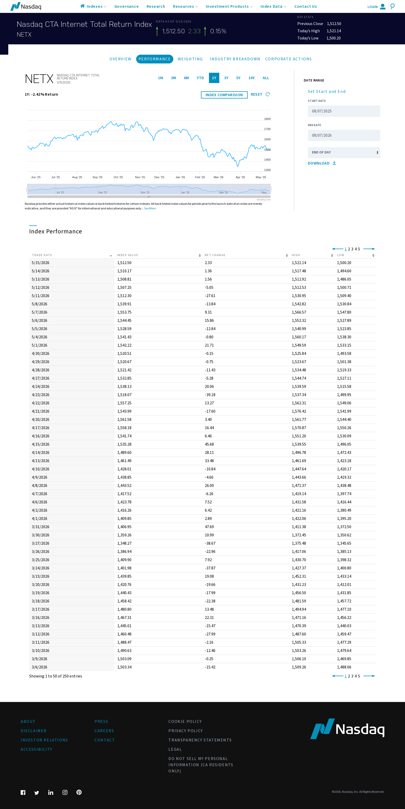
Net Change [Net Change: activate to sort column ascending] (215, 255)
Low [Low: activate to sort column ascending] (341, 255)
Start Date (317, 101)
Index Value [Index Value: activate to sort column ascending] (127, 255)
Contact (105, 740)
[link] (337, 249)
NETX (24, 34)
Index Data (272, 6)
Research (156, 6)
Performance (154, 59)
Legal (175, 749)
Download (322, 163)
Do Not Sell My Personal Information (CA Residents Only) (200, 765)
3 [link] (352, 249)
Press (101, 721)
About (28, 721)
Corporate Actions (288, 59)
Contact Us (305, 6)
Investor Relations (44, 740)
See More (150, 208)
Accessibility (36, 749)
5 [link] (359, 249)
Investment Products (227, 6)
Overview (121, 59)
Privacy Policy (185, 731)
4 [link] (356, 249)
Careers (104, 731)
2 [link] (349, 249)
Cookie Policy (185, 721)
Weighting (190, 59)
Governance (126, 6)
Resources (183, 6)
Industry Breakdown (235, 59)
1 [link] (346, 249)
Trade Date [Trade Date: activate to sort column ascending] (42, 255)
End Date (314, 125)
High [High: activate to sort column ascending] (296, 255)
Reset (260, 94)
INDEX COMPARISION (224, 95)
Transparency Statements (200, 740)
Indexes (95, 6)
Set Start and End (327, 91)
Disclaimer (34, 731)
